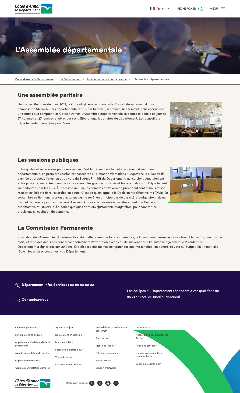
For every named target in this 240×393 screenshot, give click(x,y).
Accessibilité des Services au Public (152, 337)
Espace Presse (103, 360)
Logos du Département (148, 364)
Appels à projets (64, 327)
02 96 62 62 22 (82, 285)
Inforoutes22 (143, 327)
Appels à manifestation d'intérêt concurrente (33, 344)
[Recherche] (200, 9)
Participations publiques (28, 335)
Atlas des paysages (146, 346)
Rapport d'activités (106, 368)
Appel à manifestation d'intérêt (32, 368)
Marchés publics (64, 342)
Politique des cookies (107, 353)
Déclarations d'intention (68, 335)
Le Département (70, 79)
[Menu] (223, 9)
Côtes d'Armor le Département (34, 79)
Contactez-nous (35, 299)
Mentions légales (105, 346)
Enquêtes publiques (26, 327)
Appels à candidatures (27, 360)
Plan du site (102, 338)
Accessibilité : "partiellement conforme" (112, 329)
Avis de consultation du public (32, 353)
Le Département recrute (68, 364)
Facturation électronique (69, 350)
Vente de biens (63, 357)
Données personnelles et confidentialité (149, 355)
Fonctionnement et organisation (107, 79)
